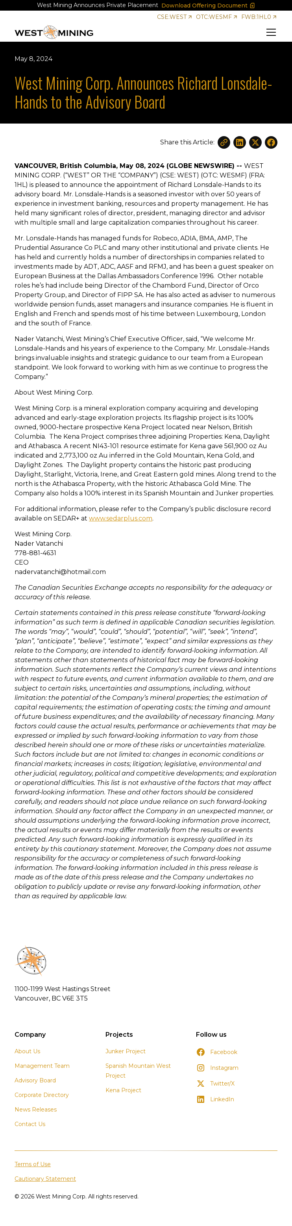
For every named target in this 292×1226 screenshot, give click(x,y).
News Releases (36, 1109)
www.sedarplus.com (120, 518)
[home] (54, 32)
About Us (27, 1051)
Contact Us (30, 1124)
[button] (269, 32)
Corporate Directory (42, 1095)
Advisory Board (35, 1080)
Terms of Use (33, 1164)
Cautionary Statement (45, 1178)
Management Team (42, 1065)
